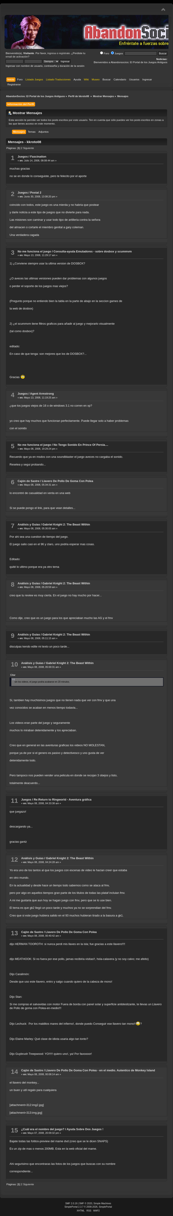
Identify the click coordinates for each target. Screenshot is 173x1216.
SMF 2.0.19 (71, 1203)
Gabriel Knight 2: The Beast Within (66, 524)
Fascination (38, 156)
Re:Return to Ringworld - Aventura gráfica (62, 799)
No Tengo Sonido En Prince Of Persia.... (80, 444)
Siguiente (28, 148)
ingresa (51, 53)
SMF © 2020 (85, 1203)
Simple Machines (102, 1203)
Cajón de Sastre (29, 481)
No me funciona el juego (34, 251)
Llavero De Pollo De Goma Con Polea (67, 481)
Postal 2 (35, 192)
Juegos (117, 53)
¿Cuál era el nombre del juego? (42, 1129)
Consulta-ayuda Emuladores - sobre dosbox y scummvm (92, 251)
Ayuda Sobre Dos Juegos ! (85, 1129)
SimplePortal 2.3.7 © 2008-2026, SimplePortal (88, 1207)
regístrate (64, 53)
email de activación (17, 56)
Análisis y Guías (29, 524)
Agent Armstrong (42, 393)
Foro (104, 53)
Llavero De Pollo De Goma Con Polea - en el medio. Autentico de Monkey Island (100, 1070)
